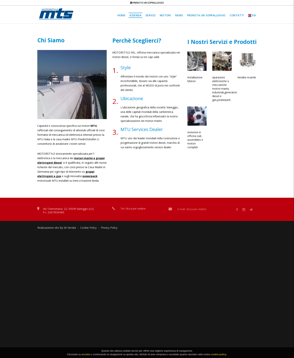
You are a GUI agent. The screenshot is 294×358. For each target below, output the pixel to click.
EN (252, 15)
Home (121, 15)
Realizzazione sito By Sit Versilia (56, 228)
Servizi (151, 15)
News (179, 15)
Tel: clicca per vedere (133, 210)
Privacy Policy (109, 228)
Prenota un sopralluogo (147, 2)
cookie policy (218, 355)
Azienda (135, 15)
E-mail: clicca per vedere (191, 211)
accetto (86, 355)
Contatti (237, 15)
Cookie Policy (88, 228)
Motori (165, 15)
